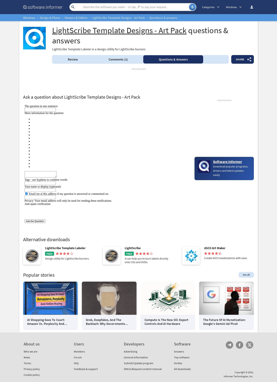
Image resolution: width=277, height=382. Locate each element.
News (27, 357)
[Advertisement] (138, 81)
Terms (27, 363)
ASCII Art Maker (214, 248)
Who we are (30, 351)
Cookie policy (32, 375)
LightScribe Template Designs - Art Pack (118, 18)
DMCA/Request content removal (143, 369)
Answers (173, 59)
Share (240, 59)
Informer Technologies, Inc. (238, 376)
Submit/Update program (138, 363)
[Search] (132, 7)
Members (79, 351)
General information (136, 357)
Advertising (130, 351)
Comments (118, 59)
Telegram (229, 345)
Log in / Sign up (250, 7)
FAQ (76, 363)
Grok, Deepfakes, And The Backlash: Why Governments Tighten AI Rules (105, 322)
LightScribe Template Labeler (65, 248)
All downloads (182, 369)
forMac (178, 363)
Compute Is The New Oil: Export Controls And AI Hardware (166, 322)
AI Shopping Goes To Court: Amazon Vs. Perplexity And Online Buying (46, 322)
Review (73, 59)
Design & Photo (50, 18)
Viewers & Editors (76, 18)
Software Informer (227, 161)
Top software (182, 357)
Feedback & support (86, 369)
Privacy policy (32, 369)
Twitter (249, 345)
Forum (78, 357)
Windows (29, 18)
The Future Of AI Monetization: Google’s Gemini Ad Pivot (224, 322)
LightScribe (133, 248)
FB (239, 345)
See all (246, 274)
